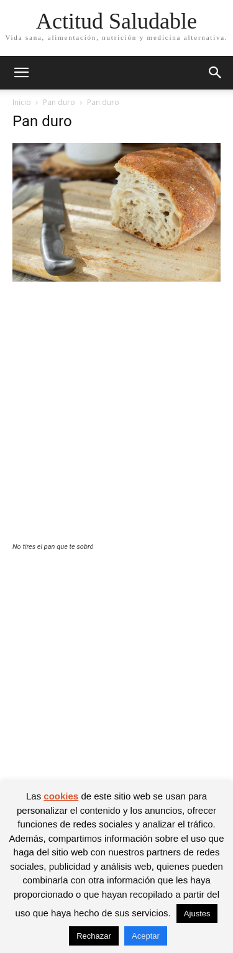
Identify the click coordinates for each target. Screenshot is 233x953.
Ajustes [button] (197, 913)
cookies (60, 796)
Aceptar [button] (146, 936)
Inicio (21, 102)
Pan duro (59, 102)
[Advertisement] (116, 419)
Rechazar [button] (93, 936)
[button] (21, 73)
